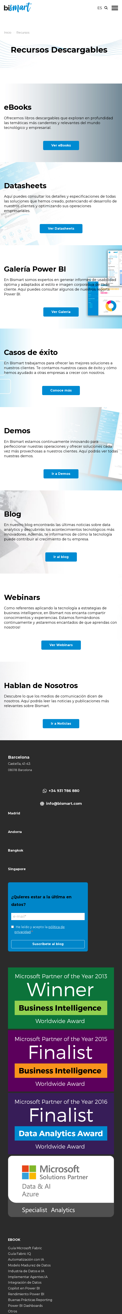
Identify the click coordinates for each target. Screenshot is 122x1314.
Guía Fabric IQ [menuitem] (19, 1254)
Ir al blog (61, 557)
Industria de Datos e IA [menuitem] (26, 1271)
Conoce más (61, 390)
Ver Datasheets (61, 228)
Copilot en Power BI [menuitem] (24, 1288)
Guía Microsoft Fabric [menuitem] (25, 1248)
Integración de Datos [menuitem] (24, 1282)
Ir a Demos (61, 474)
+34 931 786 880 (64, 791)
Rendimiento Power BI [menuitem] (26, 1294)
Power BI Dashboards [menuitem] (25, 1306)
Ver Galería (61, 312)
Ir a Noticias (61, 723)
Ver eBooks (61, 145)
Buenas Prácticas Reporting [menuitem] (30, 1300)
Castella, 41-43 (19, 764)
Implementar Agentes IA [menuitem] (28, 1277)
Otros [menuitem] (12, 1311)
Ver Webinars (61, 645)
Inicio (7, 32)
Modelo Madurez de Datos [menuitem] (29, 1265)
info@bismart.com (64, 803)
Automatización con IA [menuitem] (26, 1259)
